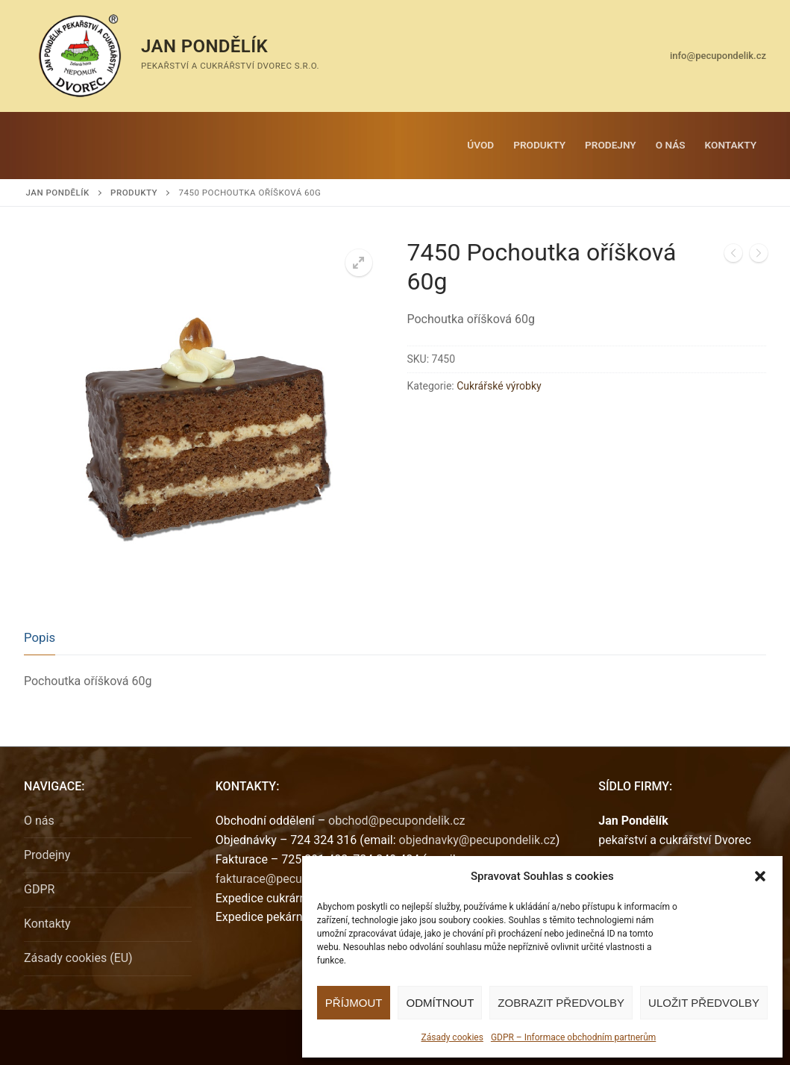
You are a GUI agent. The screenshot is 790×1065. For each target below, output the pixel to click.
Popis (39, 637)
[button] (760, 876)
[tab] (39, 638)
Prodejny (47, 855)
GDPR (39, 889)
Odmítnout (440, 1002)
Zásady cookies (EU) (78, 958)
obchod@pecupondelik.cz (396, 820)
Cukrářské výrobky (499, 386)
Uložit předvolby (703, 1002)
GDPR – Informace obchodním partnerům (573, 1037)
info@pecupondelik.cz (718, 55)
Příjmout (354, 1002)
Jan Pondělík (204, 46)
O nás (39, 820)
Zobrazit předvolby (561, 1002)
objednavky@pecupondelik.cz (477, 840)
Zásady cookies (452, 1037)
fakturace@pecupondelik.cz (289, 879)
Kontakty (47, 923)
